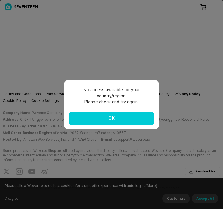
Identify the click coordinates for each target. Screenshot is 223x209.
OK (111, 118)
